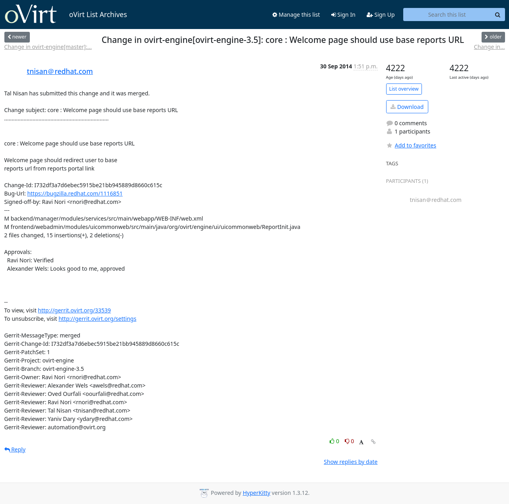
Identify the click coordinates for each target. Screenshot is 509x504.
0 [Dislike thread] (349, 441)
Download (407, 106)
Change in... (489, 46)
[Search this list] (447, 14)
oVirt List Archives (65, 14)
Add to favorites (411, 145)
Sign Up (381, 14)
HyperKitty (256, 492)
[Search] (498, 14)
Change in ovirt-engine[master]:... (48, 46)
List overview (404, 88)
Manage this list (296, 14)
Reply (15, 449)
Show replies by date (350, 461)
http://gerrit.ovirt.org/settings (97, 318)
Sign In (343, 14)
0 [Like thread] (335, 441)
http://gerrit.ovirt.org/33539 (74, 310)
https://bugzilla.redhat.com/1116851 (74, 193)
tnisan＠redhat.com (60, 71)
